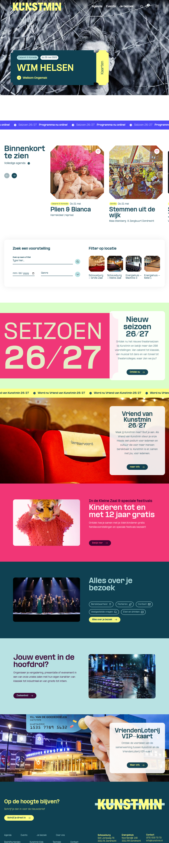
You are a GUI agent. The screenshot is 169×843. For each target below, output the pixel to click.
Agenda (97, 6)
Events (111, 6)
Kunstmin (37, 6)
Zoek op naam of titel (22, 257)
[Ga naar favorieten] (146, 6)
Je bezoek (126, 6)
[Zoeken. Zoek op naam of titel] (141, 6)
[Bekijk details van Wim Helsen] (60, 67)
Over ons (60, 835)
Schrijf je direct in (19, 818)
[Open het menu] (156, 6)
